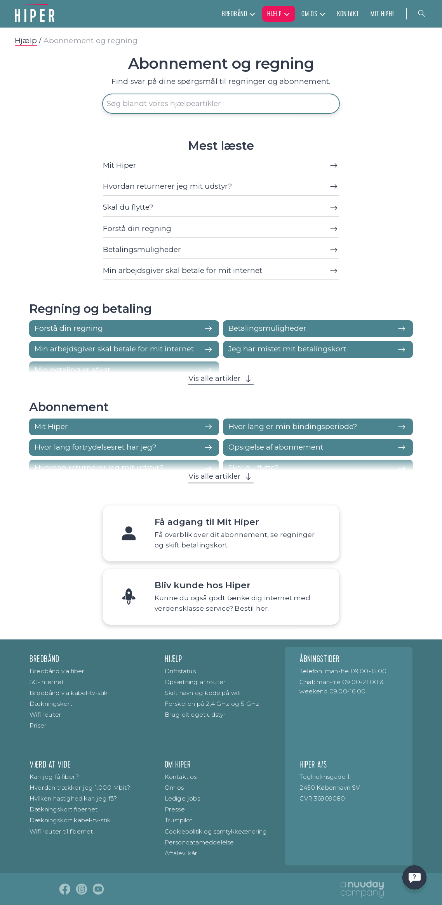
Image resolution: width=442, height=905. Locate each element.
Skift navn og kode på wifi (203, 693)
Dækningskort (51, 703)
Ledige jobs (182, 798)
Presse (175, 809)
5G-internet (47, 682)
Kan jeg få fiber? (54, 776)
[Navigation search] (422, 13)
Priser (38, 725)
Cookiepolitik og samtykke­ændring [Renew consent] (216, 831)
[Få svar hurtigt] (414, 877)
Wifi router (45, 714)
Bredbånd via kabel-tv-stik (69, 693)
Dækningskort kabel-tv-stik (70, 820)
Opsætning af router (195, 682)
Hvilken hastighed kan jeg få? (73, 798)
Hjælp (26, 40)
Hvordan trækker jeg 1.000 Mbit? (80, 787)
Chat (306, 682)
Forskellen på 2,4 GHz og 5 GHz (212, 703)
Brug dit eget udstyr (195, 714)
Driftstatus (180, 671)
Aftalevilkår (181, 853)
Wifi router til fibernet (61, 831)
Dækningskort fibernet (63, 809)
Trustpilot (179, 820)
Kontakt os (181, 776)
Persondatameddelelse (199, 842)
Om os (174, 787)
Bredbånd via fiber (57, 671)
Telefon (310, 671)
